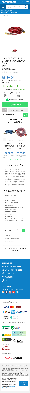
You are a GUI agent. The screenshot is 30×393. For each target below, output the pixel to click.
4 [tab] (17, 160)
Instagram (9, 273)
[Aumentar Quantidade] (6, 109)
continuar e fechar (23, 383)
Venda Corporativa (19, 373)
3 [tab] (14, 160)
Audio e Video (6, 15)
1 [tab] (10, 160)
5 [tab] (19, 160)
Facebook (9, 277)
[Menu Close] (3, 7)
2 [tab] (12, 160)
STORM (4, 66)
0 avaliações (15, 72)
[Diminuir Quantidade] (6, 111)
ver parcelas (6, 82)
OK (25, 115)
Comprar (15, 104)
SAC (6, 281)
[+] (23, 230)
